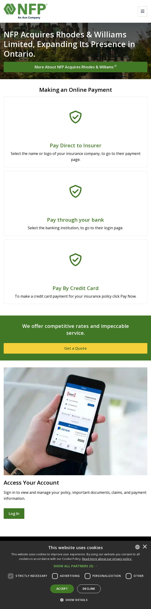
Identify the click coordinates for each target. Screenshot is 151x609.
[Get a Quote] (75, 348)
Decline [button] (89, 589)
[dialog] (75, 575)
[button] (75, 566)
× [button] (144, 547)
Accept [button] (62, 589)
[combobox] (137, 547)
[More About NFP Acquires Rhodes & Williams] (75, 67)
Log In (14, 513)
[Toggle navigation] (143, 11)
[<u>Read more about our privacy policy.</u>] (107, 559)
